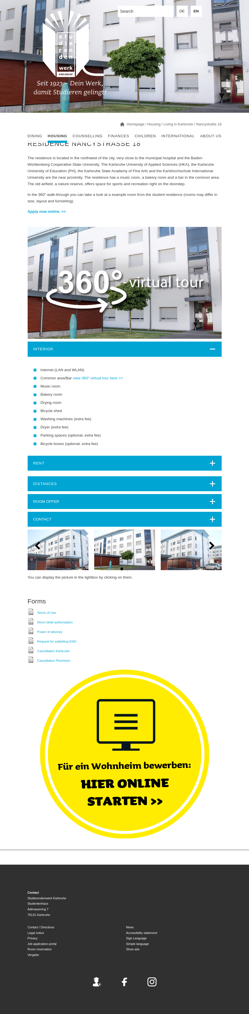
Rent (39, 463)
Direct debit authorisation (55, 622)
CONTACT (42, 519)
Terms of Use (46, 612)
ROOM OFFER (46, 501)
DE (182, 11)
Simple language (137, 944)
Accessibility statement (141, 933)
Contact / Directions (41, 927)
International (178, 136)
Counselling (87, 136)
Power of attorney (50, 632)
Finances (118, 136)
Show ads (133, 949)
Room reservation (40, 949)
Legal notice (36, 933)
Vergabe (33, 955)
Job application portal (42, 944)
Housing (57, 136)
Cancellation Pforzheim (53, 660)
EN (196, 11)
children (145, 136)
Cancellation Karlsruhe (53, 651)
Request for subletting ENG (57, 641)
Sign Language (136, 938)
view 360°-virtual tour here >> (98, 378)
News (130, 927)
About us (211, 136)
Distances (45, 484)
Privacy (33, 938)
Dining (35, 136)
